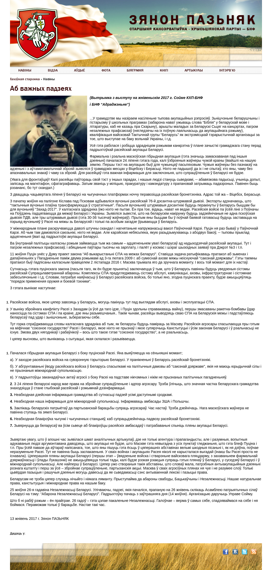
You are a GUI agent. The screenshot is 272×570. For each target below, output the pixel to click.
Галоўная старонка (25, 79)
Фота (106, 70)
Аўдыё (79, 70)
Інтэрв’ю (227, 70)
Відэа (53, 70)
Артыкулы (194, 70)
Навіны (24, 70)
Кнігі (164, 70)
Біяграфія (135, 70)
